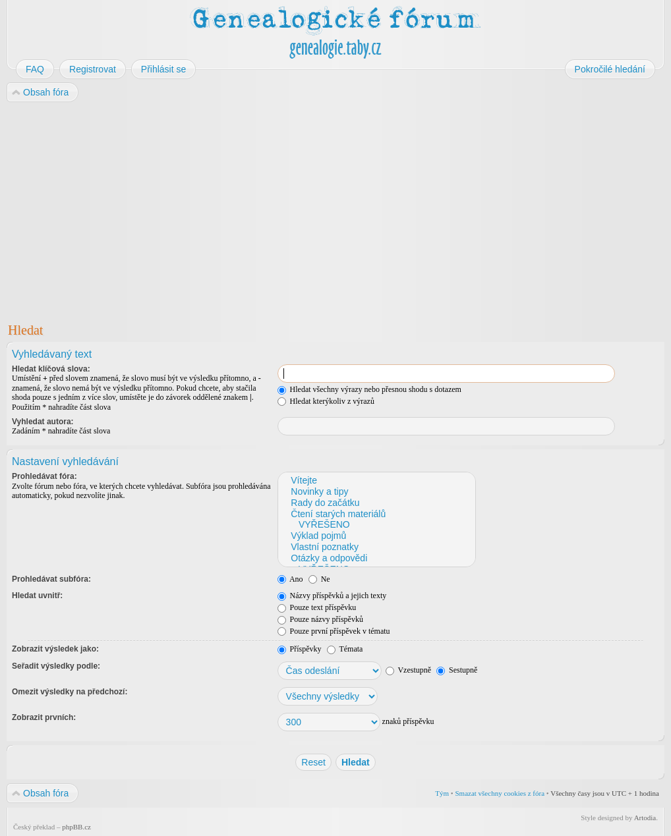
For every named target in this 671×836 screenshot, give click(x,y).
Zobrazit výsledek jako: (55, 649)
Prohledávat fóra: (44, 476)
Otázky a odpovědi (376, 558)
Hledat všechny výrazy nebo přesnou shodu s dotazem (369, 389)
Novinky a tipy (376, 491)
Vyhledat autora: (43, 421)
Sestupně (456, 670)
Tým (442, 793)
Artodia (645, 818)
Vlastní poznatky (376, 547)
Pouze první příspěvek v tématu (333, 631)
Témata (345, 649)
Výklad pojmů (376, 536)
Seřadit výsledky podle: (56, 666)
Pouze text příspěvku (317, 607)
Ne (319, 579)
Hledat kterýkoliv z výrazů (325, 401)
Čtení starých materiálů (376, 514)
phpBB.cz (76, 827)
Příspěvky (299, 649)
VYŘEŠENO (376, 524)
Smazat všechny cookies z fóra (499, 793)
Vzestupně (408, 670)
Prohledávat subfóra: (51, 579)
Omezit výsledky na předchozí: (69, 691)
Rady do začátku (376, 503)
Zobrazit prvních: (44, 717)
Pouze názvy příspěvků (320, 619)
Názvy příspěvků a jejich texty (332, 595)
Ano (290, 579)
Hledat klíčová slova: (51, 369)
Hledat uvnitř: (37, 595)
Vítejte (376, 480)
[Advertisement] (335, 209)
